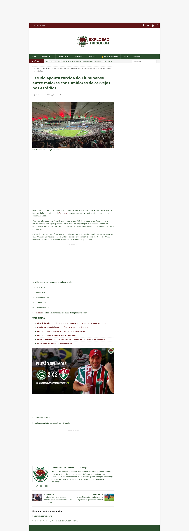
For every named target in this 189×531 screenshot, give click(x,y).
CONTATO (144, 56)
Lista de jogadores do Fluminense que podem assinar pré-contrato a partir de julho (71, 323)
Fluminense (47, 56)
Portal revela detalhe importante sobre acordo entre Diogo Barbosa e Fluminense (71, 339)
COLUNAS (82, 56)
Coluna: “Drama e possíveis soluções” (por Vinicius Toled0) (61, 331)
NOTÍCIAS (97, 56)
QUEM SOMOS (65, 56)
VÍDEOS (132, 56)
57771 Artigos (82, 467)
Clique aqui (37, 313)
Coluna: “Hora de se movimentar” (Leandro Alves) (57, 335)
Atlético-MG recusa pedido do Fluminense (54, 343)
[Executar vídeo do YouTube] (73, 371)
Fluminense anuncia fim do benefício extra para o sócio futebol (63, 327)
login (51, 521)
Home (34, 56)
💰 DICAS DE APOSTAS (115, 56)
